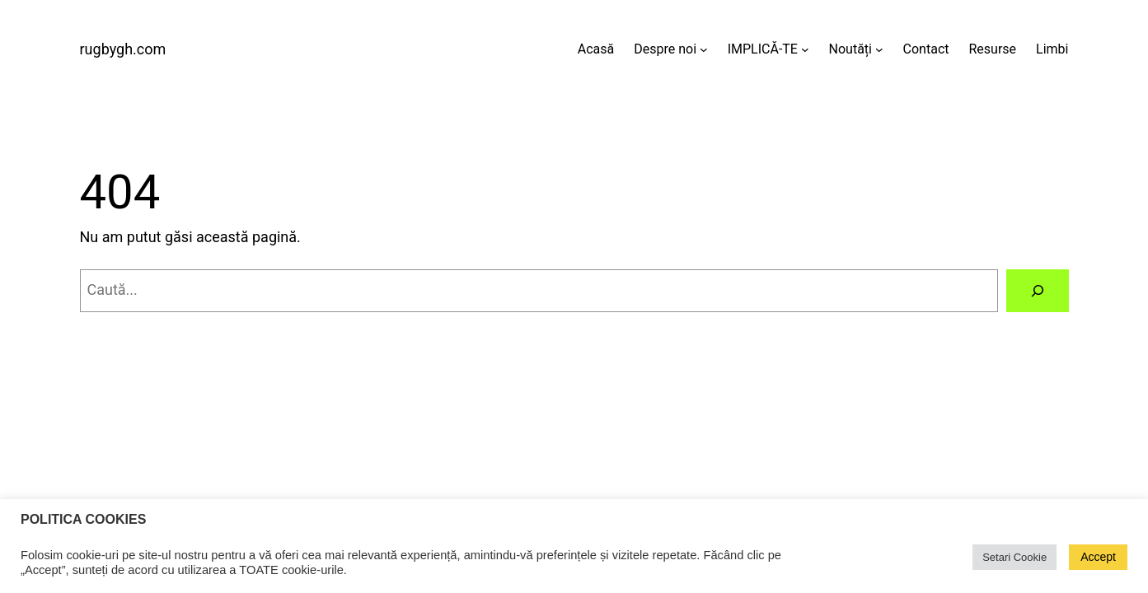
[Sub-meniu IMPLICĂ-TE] (805, 49)
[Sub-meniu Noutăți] (879, 49)
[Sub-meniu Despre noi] (704, 49)
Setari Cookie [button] (1014, 557)
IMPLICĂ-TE (763, 49)
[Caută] (1037, 290)
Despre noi (665, 49)
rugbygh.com (123, 49)
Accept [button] (1098, 556)
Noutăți (850, 49)
